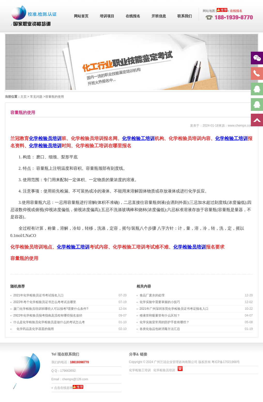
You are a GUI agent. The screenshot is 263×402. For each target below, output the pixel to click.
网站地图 (209, 11)
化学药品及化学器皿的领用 (33, 329)
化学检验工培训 (138, 138)
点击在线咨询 (63, 388)
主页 (23, 96)
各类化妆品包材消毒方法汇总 (160, 329)
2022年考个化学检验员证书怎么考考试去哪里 (44, 302)
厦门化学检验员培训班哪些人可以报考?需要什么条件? (50, 309)
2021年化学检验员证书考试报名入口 (38, 295)
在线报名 (133, 16)
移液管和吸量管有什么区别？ (160, 315)
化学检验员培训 (45, 138)
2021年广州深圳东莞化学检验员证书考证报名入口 (174, 309)
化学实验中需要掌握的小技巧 (160, 302)
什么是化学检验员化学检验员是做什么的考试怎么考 (49, 322)
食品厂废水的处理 (152, 295)
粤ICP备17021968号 (226, 362)
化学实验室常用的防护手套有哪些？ (164, 322)
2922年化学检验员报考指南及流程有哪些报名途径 (47, 315)
